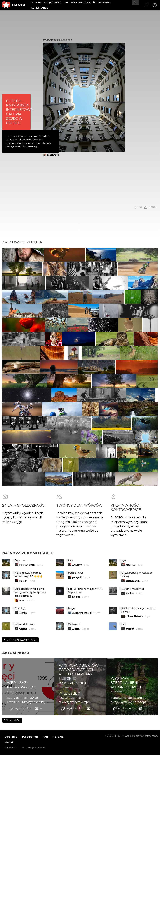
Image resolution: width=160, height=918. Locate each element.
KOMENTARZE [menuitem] (39, 7)
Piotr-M (23, 792)
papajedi (77, 789)
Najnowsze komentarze (27, 764)
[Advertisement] (99, 181)
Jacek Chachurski (82, 824)
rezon (22, 812)
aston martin (133, 792)
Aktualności (15, 864)
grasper (130, 840)
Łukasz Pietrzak (134, 828)
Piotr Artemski (27, 776)
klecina (76, 808)
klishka (23, 824)
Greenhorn (53, 155)
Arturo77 (77, 776)
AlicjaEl (23, 840)
